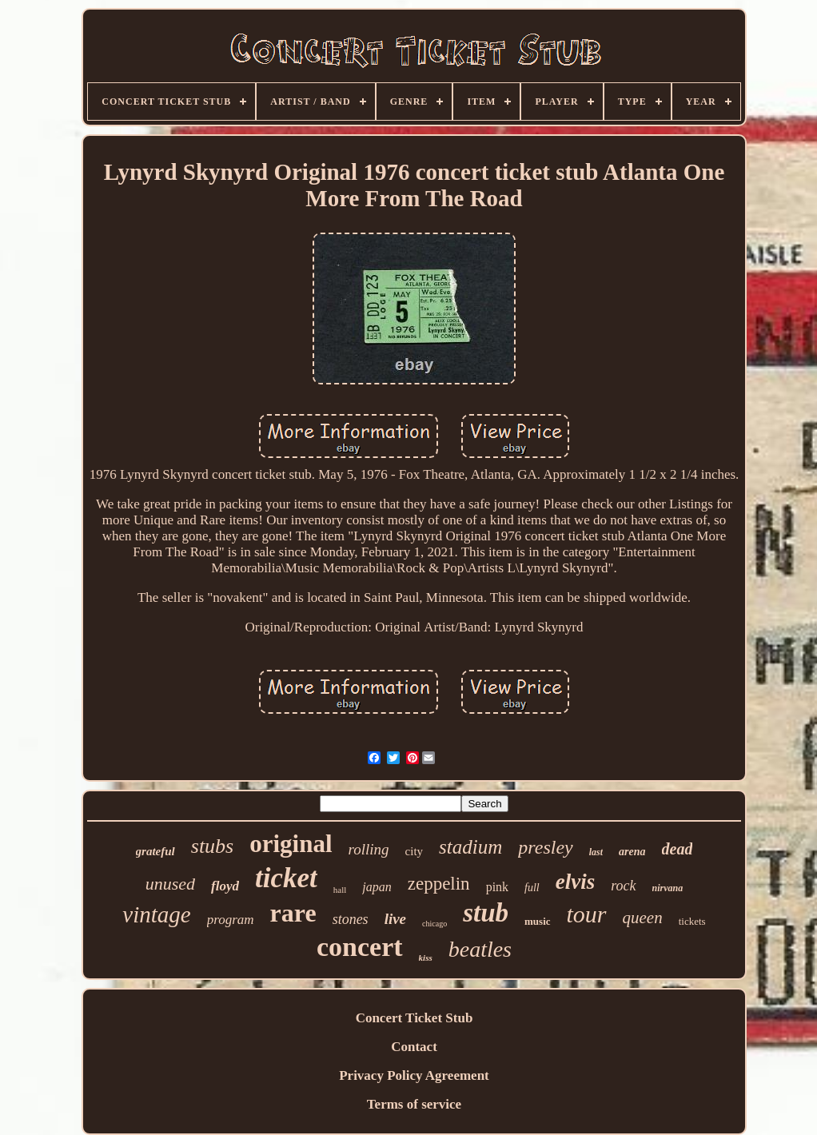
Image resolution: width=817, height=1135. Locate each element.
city (414, 851)
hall (340, 889)
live (395, 918)
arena (632, 852)
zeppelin (439, 884)
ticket (286, 878)
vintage (156, 914)
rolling (369, 849)
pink (497, 887)
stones (351, 919)
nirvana (667, 888)
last (596, 852)
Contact (414, 1046)
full (532, 888)
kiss (425, 957)
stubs (212, 846)
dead (677, 849)
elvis (575, 882)
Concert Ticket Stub (414, 1017)
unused (170, 884)
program (230, 919)
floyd (225, 886)
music (537, 921)
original (290, 844)
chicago (434, 923)
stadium (470, 847)
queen (643, 917)
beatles (480, 949)
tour (587, 914)
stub (485, 912)
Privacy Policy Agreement (414, 1075)
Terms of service (414, 1104)
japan (376, 887)
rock (623, 886)
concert (360, 947)
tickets (692, 921)
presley (545, 847)
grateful (155, 851)
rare (293, 912)
